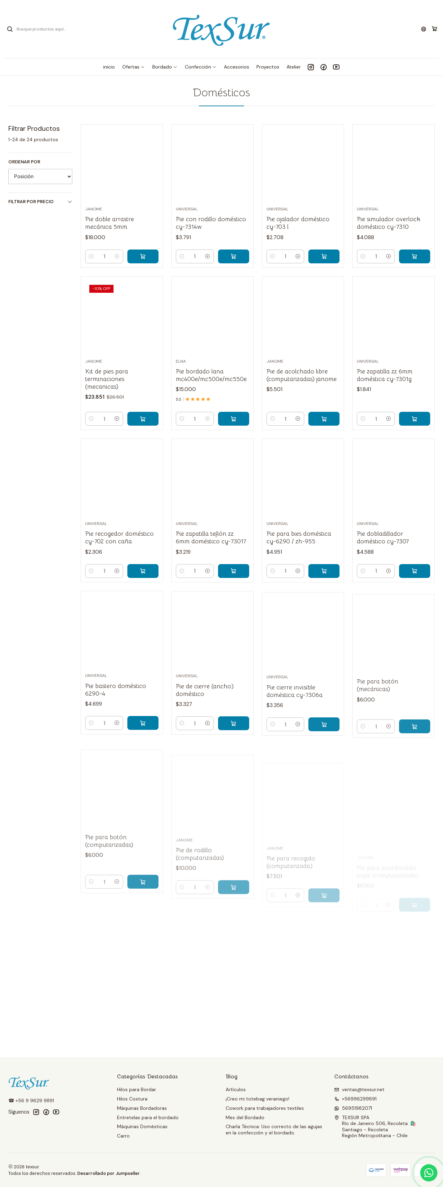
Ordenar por (24, 162)
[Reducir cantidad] (91, 256)
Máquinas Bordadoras (142, 1108)
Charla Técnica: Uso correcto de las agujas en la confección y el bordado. (274, 1129)
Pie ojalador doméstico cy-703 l (297, 222)
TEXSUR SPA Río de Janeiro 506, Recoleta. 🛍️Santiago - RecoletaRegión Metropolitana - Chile (375, 1126)
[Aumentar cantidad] (117, 256)
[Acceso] (423, 29)
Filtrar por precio (40, 202)
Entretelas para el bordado (148, 1117)
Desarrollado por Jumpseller (108, 1173)
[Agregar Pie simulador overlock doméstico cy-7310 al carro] (414, 256)
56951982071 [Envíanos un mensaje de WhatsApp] (353, 1108)
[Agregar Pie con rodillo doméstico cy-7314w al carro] (233, 256)
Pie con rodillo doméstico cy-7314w (211, 222)
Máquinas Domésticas (142, 1126)
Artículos (236, 1089)
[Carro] (434, 29)
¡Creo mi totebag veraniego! (257, 1099)
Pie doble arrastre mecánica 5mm (109, 222)
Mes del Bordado (245, 1117)
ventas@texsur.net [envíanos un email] (359, 1089)
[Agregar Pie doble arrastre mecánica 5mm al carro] (143, 256)
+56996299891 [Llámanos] (355, 1099)
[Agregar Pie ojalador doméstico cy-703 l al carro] (324, 256)
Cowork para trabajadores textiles (265, 1108)
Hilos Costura (132, 1099)
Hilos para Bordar (136, 1089)
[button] (133, 66)
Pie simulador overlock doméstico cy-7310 (389, 222)
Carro (123, 1136)
